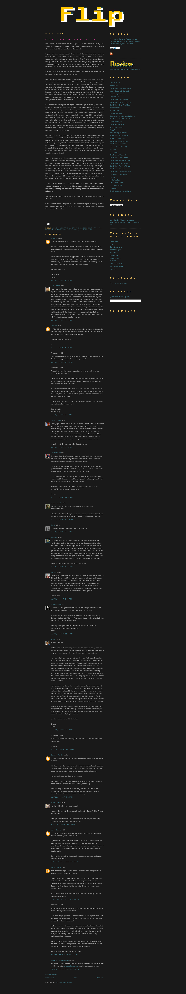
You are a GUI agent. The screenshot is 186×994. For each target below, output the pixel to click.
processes (67, 229)
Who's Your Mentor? (117, 127)
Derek (53, 525)
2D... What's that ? (116, 185)
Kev (111, 244)
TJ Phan (54, 572)
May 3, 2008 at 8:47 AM (61, 415)
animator (64, 228)
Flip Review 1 (115, 85)
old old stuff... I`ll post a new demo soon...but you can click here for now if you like (125, 222)
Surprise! (113, 149)
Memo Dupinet (56, 830)
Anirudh (53, 639)
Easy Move (114, 152)
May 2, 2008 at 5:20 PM (61, 320)
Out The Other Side (117, 124)
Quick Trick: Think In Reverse (120, 102)
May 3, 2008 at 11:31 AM (62, 497)
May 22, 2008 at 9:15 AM (62, 797)
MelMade (113, 261)
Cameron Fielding (57, 755)
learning (58, 229)
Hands (112, 177)
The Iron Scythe (115, 250)
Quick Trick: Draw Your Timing (120, 88)
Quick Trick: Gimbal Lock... (119, 158)
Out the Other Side (71, 39)
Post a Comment (51, 974)
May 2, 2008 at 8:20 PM (61, 347)
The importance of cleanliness (120, 191)
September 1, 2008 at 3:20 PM (65, 862)
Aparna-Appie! (56, 604)
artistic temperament (77, 228)
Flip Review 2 (115, 83)
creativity (91, 228)
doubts (99, 228)
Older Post (100, 978)
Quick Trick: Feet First (118, 144)
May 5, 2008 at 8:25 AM (61, 532)
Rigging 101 (114, 255)
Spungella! (114, 252)
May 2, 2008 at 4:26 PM (61, 280)
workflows (87, 229)
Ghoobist (113, 269)
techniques (77, 229)
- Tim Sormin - (56, 286)
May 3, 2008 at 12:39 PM (62, 520)
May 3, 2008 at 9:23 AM (61, 447)
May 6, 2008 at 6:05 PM (61, 599)
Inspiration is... (115, 97)
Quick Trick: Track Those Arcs (120, 172)
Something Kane (116, 247)
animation (56, 228)
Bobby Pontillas (56, 802)
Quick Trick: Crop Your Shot (120, 105)
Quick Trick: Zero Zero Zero (120, 99)
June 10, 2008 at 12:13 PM (63, 824)
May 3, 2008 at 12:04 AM (62, 362)
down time (49, 229)
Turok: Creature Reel (117, 138)
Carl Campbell (56, 453)
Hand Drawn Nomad (117, 266)
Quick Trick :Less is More (119, 141)
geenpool (54, 537)
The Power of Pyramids (118, 155)
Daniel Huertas (56, 420)
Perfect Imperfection (117, 94)
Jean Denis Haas (116, 264)
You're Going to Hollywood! (119, 91)
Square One (114, 110)
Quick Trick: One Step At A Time (121, 119)
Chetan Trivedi (56, 503)
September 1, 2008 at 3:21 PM (65, 899)
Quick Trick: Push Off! (117, 169)
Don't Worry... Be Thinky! (119, 174)
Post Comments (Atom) (63, 982)
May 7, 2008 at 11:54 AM (62, 634)
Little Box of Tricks (116, 183)
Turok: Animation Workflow (119, 135)
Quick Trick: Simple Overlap (120, 160)
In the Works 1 (115, 180)
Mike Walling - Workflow (118, 133)
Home (75, 978)
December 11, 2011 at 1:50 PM (65, 969)
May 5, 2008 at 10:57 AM (62, 567)
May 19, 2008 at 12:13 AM (62, 749)
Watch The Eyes (116, 121)
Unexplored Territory (117, 113)
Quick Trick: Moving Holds (119, 163)
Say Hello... (114, 188)
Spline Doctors (115, 258)
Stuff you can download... (119, 283)
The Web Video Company (60, 960)
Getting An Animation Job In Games (122, 116)
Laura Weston (115, 241)
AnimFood (113, 130)
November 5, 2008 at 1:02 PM (64, 954)
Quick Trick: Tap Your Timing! (120, 166)
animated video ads (71, 966)
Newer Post (49, 978)
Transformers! (115, 108)
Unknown (54, 238)
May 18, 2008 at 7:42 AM (62, 730)
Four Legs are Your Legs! (119, 147)
